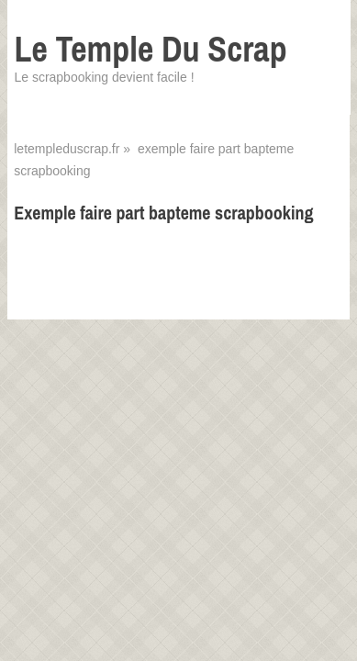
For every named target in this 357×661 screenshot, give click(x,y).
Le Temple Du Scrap (150, 49)
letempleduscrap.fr (66, 148)
